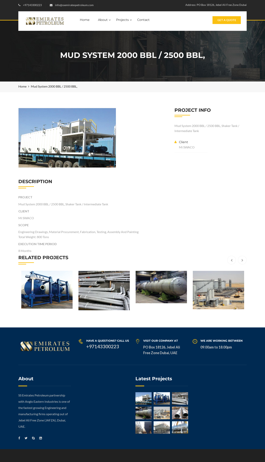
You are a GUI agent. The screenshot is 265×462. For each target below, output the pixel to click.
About (103, 20)
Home (85, 20)
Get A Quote (226, 20)
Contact (143, 20)
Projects (122, 20)
